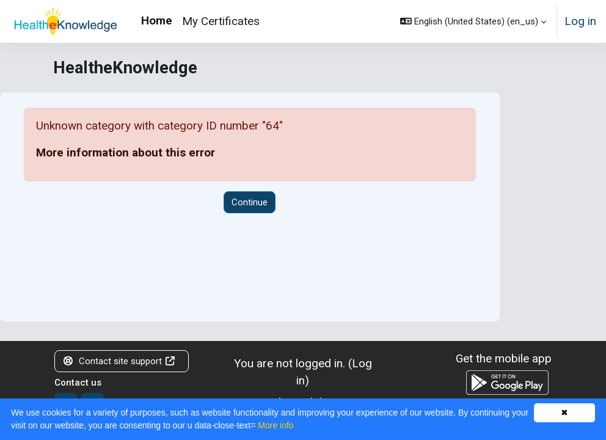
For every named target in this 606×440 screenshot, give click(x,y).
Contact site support (118, 361)
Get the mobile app (504, 358)
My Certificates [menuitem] (221, 21)
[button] (473, 21)
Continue (250, 202)
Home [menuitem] (156, 20)
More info (275, 425)
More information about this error (125, 152)
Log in (580, 21)
